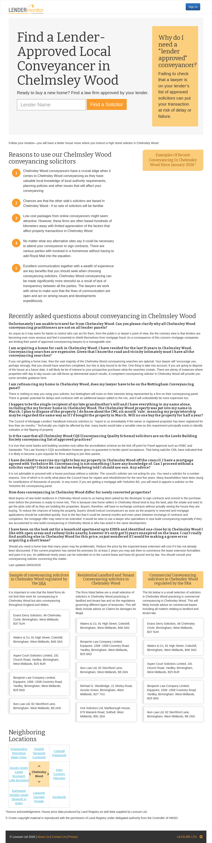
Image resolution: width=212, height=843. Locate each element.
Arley (59, 770)
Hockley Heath (19, 795)
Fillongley (59, 778)
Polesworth (59, 755)
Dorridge (39, 797)
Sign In (193, 6)
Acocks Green (19, 768)
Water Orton (19, 757)
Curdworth (39, 757)
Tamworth (39, 753)
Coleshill (59, 751)
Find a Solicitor (106, 104)
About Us (43, 836)
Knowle (39, 801)
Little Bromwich (19, 780)
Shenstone (19, 753)
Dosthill (39, 749)
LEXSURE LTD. (187, 836)
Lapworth (39, 793)
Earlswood (19, 790)
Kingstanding (19, 749)
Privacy (73, 836)
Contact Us (59, 836)
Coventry (59, 774)
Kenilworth (59, 797)
